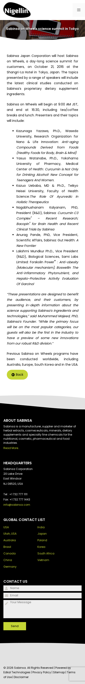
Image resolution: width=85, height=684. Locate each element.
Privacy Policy (41, 672)
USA (6, 527)
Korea (41, 547)
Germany (10, 567)
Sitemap (59, 672)
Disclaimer (21, 677)
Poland (42, 540)
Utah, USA (10, 534)
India (41, 527)
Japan (42, 534)
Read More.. (11, 448)
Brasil (7, 547)
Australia (9, 540)
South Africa (45, 553)
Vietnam (43, 560)
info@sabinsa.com (16, 505)
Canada (9, 553)
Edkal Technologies (16, 672)
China (7, 560)
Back (17, 375)
